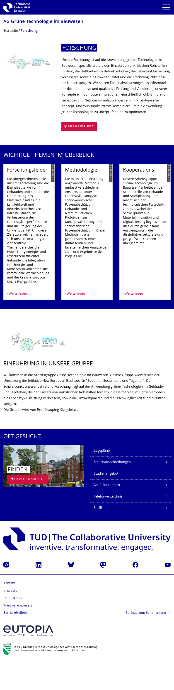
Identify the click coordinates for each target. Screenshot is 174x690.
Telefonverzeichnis (108, 525)
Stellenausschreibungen (112, 491)
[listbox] (87, 246)
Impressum (12, 619)
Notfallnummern (107, 513)
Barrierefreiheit (15, 641)
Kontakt (9, 612)
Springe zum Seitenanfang (146, 641)
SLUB (98, 536)
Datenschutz (12, 626)
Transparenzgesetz (17, 634)
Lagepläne (102, 479)
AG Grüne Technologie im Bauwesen (43, 22)
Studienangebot (106, 502)
